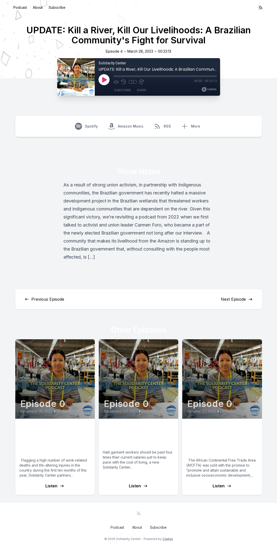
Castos (167, 539)
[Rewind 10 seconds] (123, 81)
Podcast (20, 7)
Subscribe (57, 7)
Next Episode (237, 299)
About (38, 7)
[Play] (104, 79)
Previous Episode (44, 299)
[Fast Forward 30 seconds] (141, 81)
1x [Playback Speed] (132, 82)
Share (141, 90)
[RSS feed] (260, 7)
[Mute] (116, 82)
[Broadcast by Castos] (209, 89)
